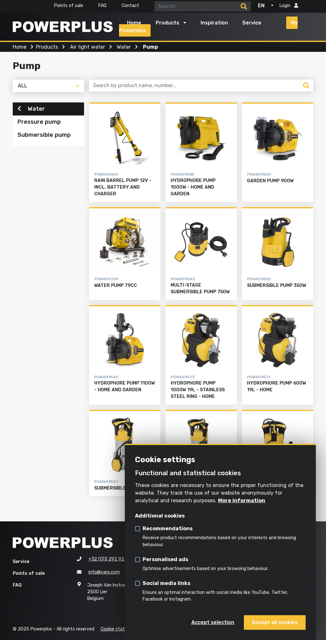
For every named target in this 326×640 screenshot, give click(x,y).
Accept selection (212, 622)
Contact (130, 5)
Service (251, 23)
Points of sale (68, 5)
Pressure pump (39, 124)
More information (241, 500)
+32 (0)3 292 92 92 (110, 559)
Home (134, 23)
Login (289, 5)
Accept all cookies (275, 622)
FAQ (102, 5)
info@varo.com (104, 572)
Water (31, 111)
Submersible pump (44, 137)
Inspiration (214, 23)
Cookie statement (120, 629)
